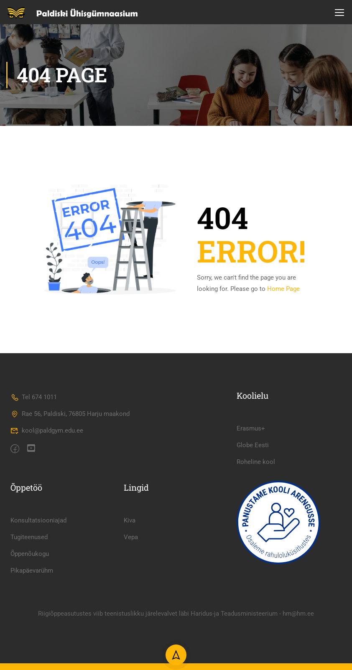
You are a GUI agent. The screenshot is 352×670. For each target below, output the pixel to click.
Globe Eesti (253, 476)
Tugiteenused (29, 568)
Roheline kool (256, 493)
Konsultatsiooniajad (38, 551)
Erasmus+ (251, 460)
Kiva (129, 551)
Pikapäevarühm (31, 602)
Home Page (283, 289)
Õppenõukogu (29, 585)
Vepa (131, 568)
